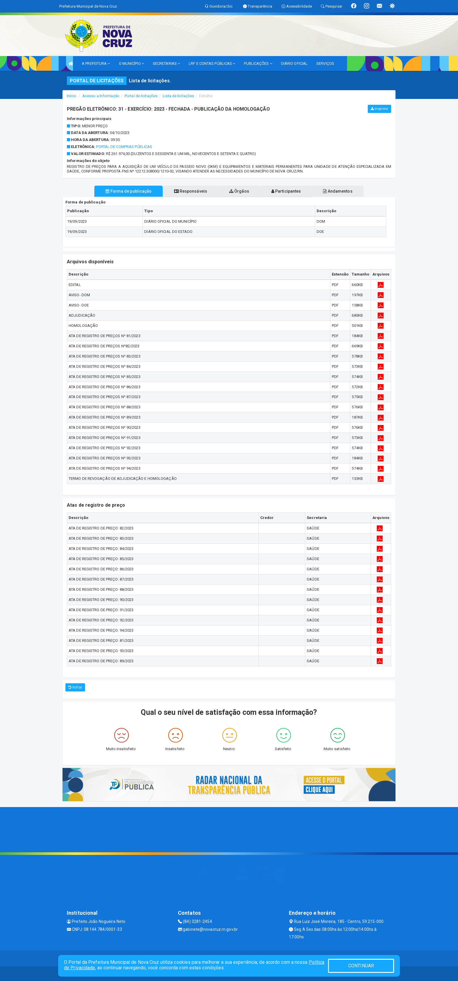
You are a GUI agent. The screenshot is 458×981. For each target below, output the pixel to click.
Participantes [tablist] (288, 191)
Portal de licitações (141, 96)
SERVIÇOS (325, 63)
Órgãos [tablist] (239, 191)
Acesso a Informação (100, 96)
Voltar (75, 687)
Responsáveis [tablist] (188, 191)
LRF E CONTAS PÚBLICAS (212, 63)
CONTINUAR (361, 965)
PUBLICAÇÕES (258, 63)
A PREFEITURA (96, 63)
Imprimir (379, 109)
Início (71, 96)
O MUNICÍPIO (131, 63)
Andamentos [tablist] (342, 191)
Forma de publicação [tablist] (124, 191)
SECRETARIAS (166, 63)
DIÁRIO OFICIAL (294, 63)
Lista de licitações (178, 96)
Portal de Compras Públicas (124, 146)
